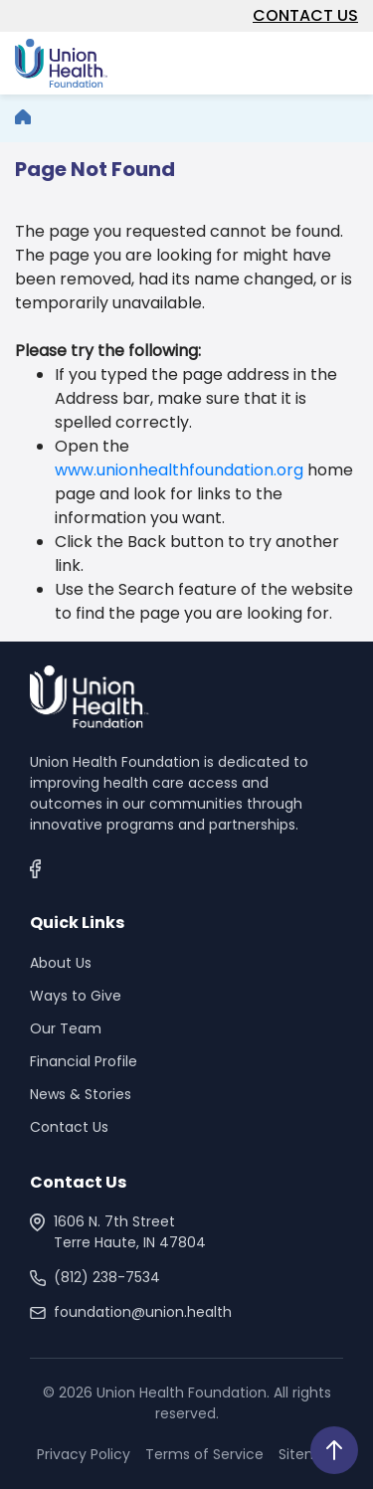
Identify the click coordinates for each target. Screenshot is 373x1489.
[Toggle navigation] (346, 61)
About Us (61, 963)
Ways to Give (75, 996)
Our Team (65, 1028)
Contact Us (69, 1127)
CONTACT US (305, 15)
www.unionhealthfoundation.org (179, 470)
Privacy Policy (83, 1454)
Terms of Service (204, 1454)
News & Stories (80, 1094)
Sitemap (308, 1454)
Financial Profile (83, 1061)
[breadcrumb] (23, 117)
